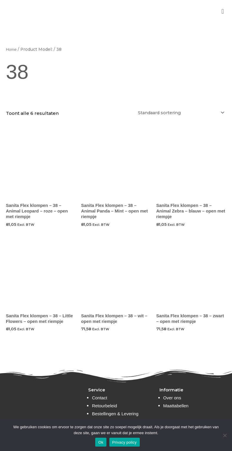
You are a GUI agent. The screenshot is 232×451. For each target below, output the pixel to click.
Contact (99, 397)
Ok (100, 442)
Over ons (172, 397)
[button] (222, 11)
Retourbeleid (104, 405)
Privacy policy (124, 442)
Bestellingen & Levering (115, 413)
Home (11, 49)
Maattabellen (176, 405)
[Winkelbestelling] (177, 113)
